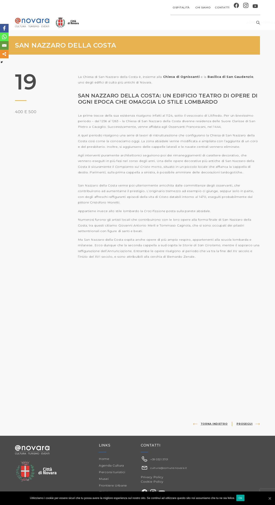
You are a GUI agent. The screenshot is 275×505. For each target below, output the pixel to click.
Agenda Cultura (111, 465)
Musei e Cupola (204, 22)
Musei (104, 479)
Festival (181, 22)
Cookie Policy (152, 481)
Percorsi (229, 22)
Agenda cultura (122, 22)
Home (98, 22)
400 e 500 (26, 111)
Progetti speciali (155, 22)
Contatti (222, 7)
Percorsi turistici (112, 472)
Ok (241, 498)
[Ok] (269, 498)
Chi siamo (203, 7)
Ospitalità (182, 7)
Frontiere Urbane (113, 485)
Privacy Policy (152, 477)
